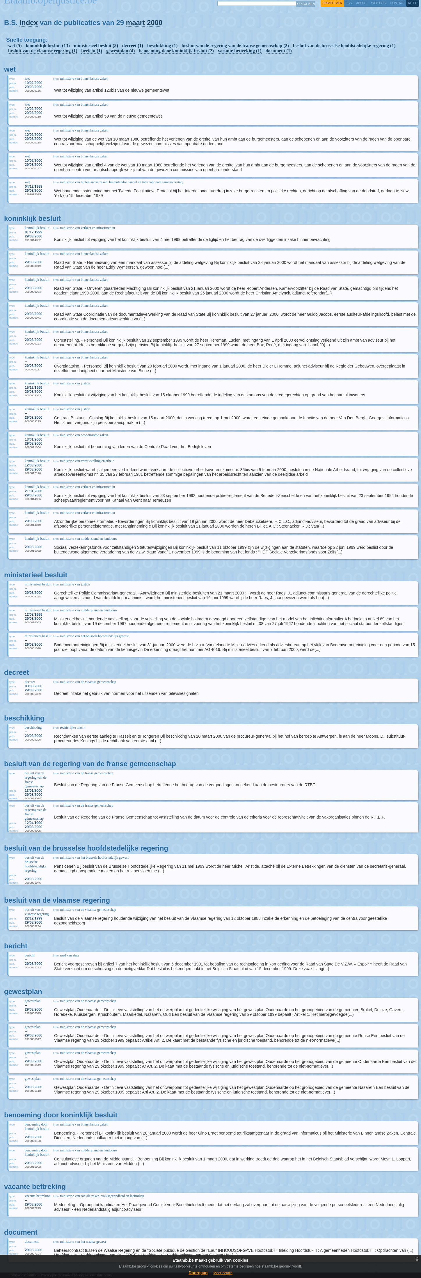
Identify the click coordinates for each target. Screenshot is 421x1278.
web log (378, 3)
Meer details (222, 1273)
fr (415, 3)
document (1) (279, 50)
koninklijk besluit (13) (48, 45)
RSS (348, 3)
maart (135, 22)
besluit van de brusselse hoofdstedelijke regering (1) (344, 45)
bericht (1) (91, 50)
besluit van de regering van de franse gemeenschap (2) (235, 45)
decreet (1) (132, 45)
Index (28, 22)
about (361, 3)
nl (410, 3)
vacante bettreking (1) (240, 50)
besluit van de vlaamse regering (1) (42, 50)
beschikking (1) (162, 45)
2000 (154, 22)
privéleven (332, 3)
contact (397, 3)
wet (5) (15, 45)
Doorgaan (198, 1272)
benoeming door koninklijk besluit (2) (176, 50)
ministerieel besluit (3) (96, 45)
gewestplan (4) (120, 50)
